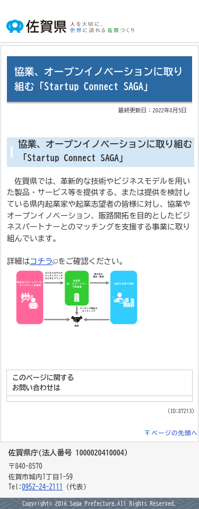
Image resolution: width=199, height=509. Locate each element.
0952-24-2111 (42, 487)
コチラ (44, 261)
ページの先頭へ (175, 433)
